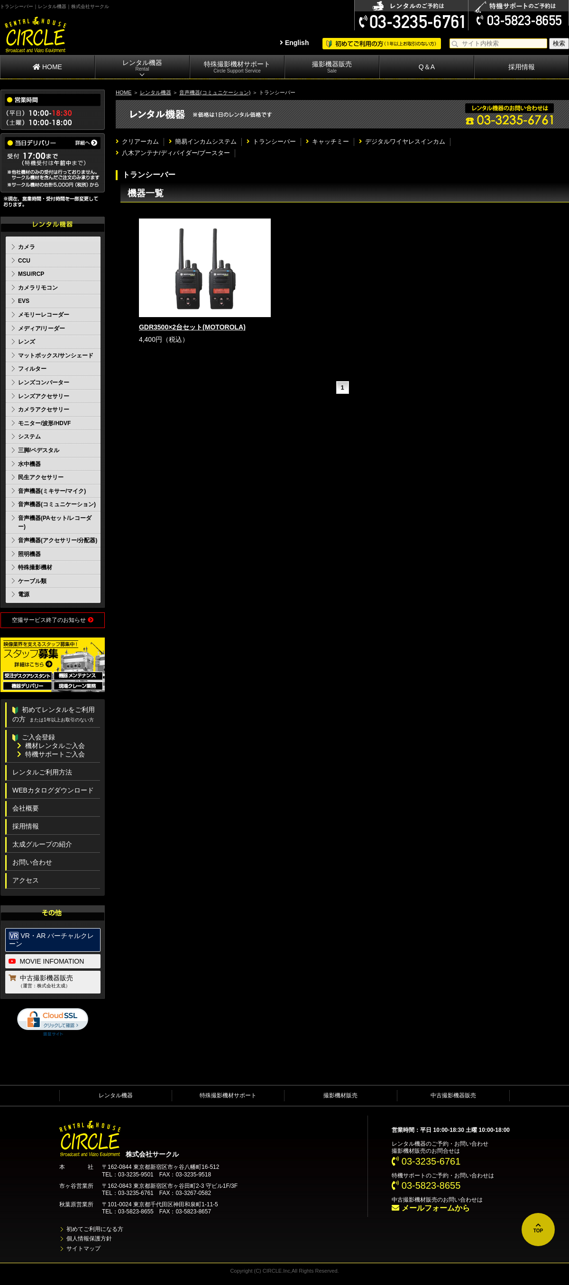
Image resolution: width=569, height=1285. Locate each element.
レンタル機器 (142, 66)
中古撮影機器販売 (53, 982)
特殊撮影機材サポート (237, 67)
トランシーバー (271, 141)
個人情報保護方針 (89, 1238)
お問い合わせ (32, 862)
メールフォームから (430, 1208)
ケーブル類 (32, 581)
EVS (23, 301)
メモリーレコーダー (43, 314)
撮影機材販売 (340, 1095)
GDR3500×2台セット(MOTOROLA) (192, 327)
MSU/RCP (31, 274)
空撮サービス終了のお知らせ (52, 620)
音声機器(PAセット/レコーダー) (55, 522)
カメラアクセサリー (43, 409)
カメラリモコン (38, 287)
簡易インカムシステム (203, 141)
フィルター (32, 368)
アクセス (25, 880)
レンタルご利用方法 (42, 772)
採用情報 (521, 67)
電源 (23, 594)
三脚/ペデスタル (38, 450)
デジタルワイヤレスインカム (402, 141)
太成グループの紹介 (42, 844)
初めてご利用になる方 (94, 1229)
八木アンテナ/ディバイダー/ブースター (173, 152)
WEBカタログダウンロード (53, 790)
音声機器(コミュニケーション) (214, 92)
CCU (24, 260)
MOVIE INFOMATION (46, 961)
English (294, 42)
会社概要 (25, 808)
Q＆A (427, 67)
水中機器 (29, 464)
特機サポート (409, 1175)
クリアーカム (137, 141)
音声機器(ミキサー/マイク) (52, 491)
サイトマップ (83, 1248)
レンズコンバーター (43, 382)
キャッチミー (327, 141)
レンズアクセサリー (43, 396)
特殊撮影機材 (35, 567)
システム (29, 436)
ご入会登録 (33, 737)
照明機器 (29, 554)
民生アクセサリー (41, 477)
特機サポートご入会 (51, 754)
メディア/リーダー (41, 328)
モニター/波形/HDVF (44, 423)
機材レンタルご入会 (51, 745)
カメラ (26, 247)
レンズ (26, 341)
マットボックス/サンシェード (55, 355)
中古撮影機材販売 (414, 1199)
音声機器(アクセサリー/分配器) (57, 540)
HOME (47, 67)
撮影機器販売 (332, 67)
